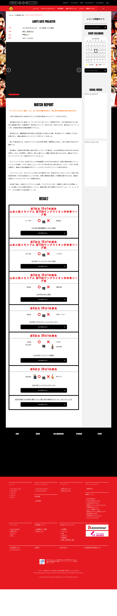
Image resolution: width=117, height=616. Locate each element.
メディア (13, 519)
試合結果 (60, 8)
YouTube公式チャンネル (93, 527)
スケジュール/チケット (48, 8)
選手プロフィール (71, 8)
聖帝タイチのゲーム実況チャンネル (96, 538)
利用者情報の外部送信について (93, 574)
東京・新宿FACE (28, 31)
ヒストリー (65, 558)
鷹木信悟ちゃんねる (92, 540)
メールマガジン (100, 3)
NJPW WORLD (91, 525)
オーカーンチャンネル (93, 544)
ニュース (35, 8)
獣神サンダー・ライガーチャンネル (96, 531)
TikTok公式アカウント (93, 529)
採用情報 (64, 564)
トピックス (14, 517)
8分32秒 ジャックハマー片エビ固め (44, 280)
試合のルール (39, 558)
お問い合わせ (63, 574)
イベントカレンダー (92, 80)
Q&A (12, 562)
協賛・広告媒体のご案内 (68, 566)
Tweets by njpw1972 (91, 149)
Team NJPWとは (15, 555)
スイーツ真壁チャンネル (93, 536)
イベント (13, 521)
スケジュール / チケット (93, 37)
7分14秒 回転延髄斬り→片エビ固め (44, 245)
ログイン (13, 560)
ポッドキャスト (90, 3)
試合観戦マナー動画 (41, 555)
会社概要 (64, 555)
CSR (107, 3)
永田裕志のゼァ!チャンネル (94, 542)
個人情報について (15, 574)
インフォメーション (16, 515)
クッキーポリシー (15, 576)
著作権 (37, 574)
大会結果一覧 (19, 15)
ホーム (11, 15)
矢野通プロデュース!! (93, 533)
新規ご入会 (14, 558)
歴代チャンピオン (66, 517)
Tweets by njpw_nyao (92, 197)
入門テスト (65, 562)
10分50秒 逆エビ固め (43, 316)
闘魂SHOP (90, 515)
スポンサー (66, 3)
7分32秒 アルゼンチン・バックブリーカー (43, 346)
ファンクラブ (74, 3)
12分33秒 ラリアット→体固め (43, 382)
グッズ (12, 523)
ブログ (81, 3)
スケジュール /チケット (42, 515)
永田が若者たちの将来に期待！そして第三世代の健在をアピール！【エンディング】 (43, 426)
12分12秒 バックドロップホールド (44, 412)
